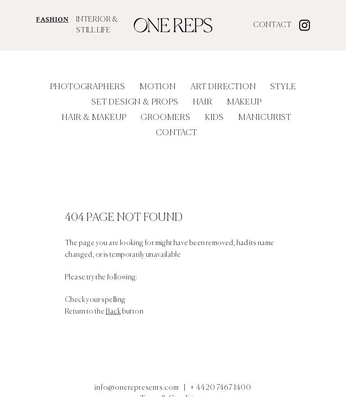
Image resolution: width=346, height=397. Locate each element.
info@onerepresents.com (137, 388)
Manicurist (264, 118)
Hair (203, 102)
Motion (158, 87)
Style (283, 87)
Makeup (244, 102)
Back (113, 311)
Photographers (87, 87)
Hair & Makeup (94, 118)
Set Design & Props (134, 102)
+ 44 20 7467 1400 (220, 388)
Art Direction (223, 87)
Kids (214, 118)
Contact (272, 25)
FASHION (52, 19)
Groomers (165, 118)
